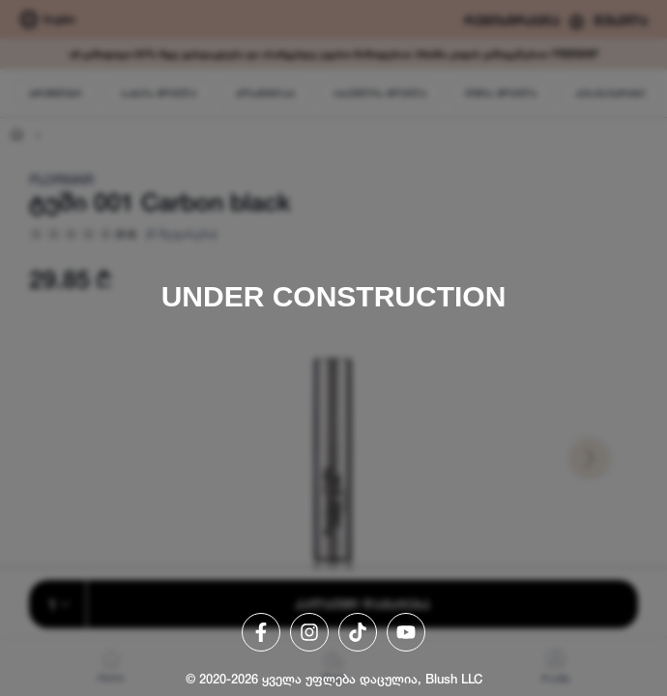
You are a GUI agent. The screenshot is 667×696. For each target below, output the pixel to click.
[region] (333, 348)
